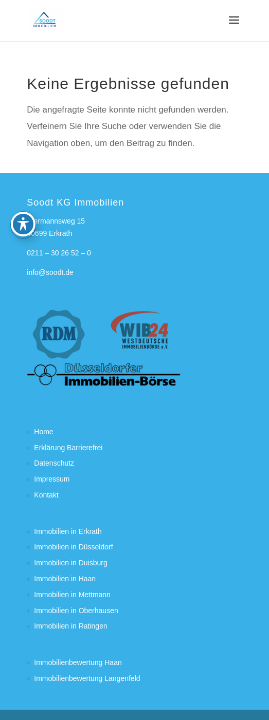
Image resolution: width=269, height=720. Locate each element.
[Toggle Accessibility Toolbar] (23, 199)
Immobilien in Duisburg (70, 563)
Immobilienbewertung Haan (77, 662)
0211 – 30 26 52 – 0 (59, 253)
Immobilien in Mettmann (72, 594)
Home (43, 432)
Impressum (51, 479)
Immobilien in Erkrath (68, 531)
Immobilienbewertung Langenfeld (87, 678)
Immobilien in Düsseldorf (73, 547)
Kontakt (46, 495)
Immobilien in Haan (65, 579)
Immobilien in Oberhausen (76, 610)
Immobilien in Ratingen (70, 626)
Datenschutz (54, 463)
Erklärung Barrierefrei (68, 448)
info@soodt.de (50, 272)
